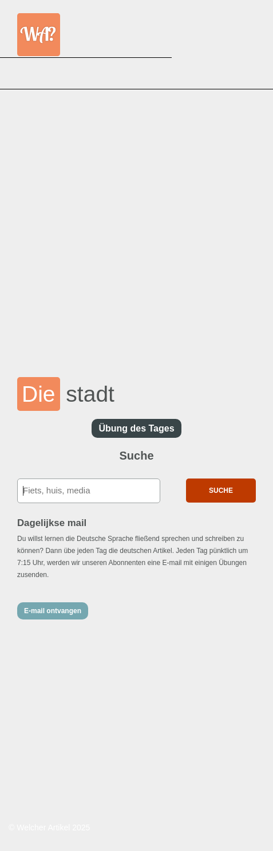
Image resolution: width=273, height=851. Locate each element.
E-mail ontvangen (52, 611)
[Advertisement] (136, 225)
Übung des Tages (136, 428)
